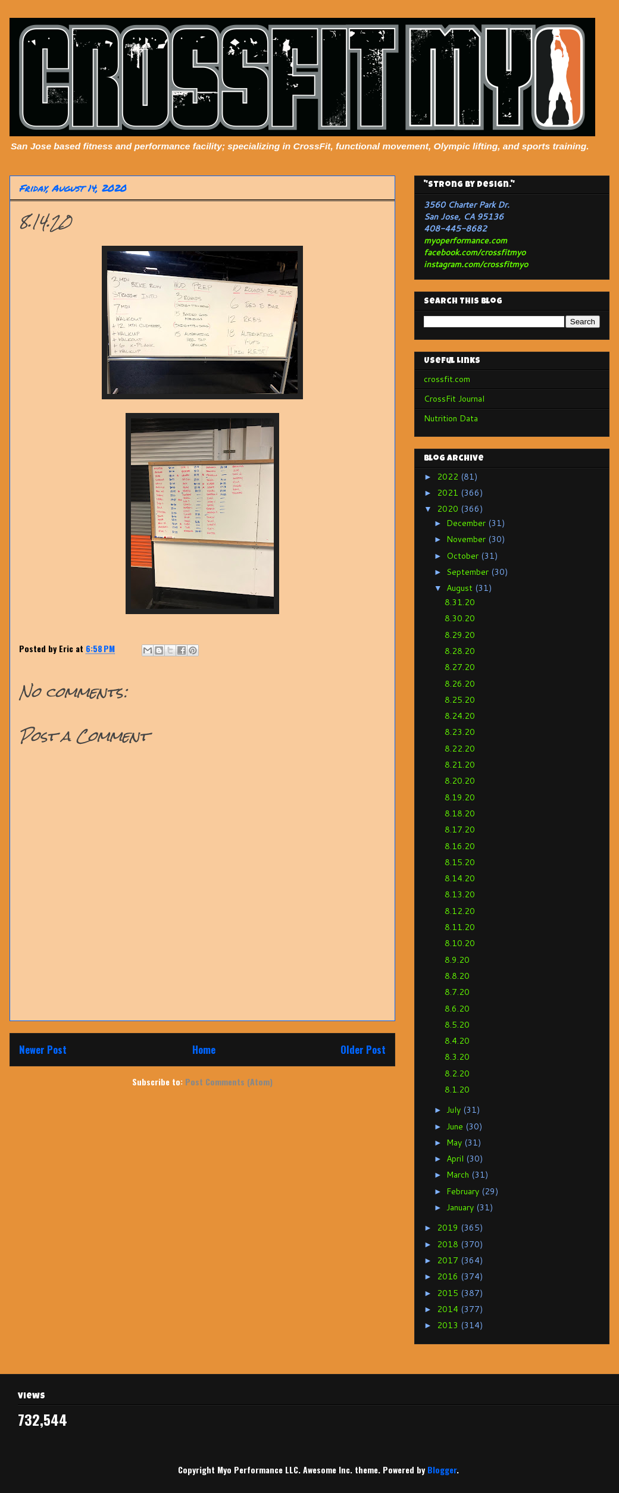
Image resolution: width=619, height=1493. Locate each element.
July (454, 1110)
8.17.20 (460, 829)
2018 (449, 1244)
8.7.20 (457, 992)
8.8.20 (457, 976)
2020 (449, 509)
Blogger (442, 1469)
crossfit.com (447, 379)
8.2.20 (457, 1073)
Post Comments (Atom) (229, 1081)
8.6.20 (457, 1009)
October (463, 556)
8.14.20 (460, 878)
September (468, 572)
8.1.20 (457, 1090)
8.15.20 (460, 862)
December (467, 523)
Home (203, 1049)
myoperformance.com (465, 240)
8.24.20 (460, 716)
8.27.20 (460, 667)
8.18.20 (460, 813)
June (455, 1126)
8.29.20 (460, 635)
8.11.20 (460, 927)
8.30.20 (460, 618)
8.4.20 (457, 1041)
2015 (449, 1293)
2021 (449, 493)
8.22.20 (460, 749)
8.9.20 (457, 960)
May (455, 1142)
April (456, 1159)
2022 (449, 477)
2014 (449, 1309)
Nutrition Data (451, 418)
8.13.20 (460, 894)
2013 (449, 1325)
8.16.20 (460, 846)
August (460, 588)
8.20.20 (460, 781)
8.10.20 (460, 943)
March (458, 1175)
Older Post (363, 1049)
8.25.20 (460, 700)
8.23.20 (460, 732)
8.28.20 (460, 651)
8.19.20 (460, 797)
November (467, 539)
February (464, 1191)
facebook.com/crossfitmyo (475, 252)
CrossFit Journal (454, 399)
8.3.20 (457, 1057)
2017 (449, 1260)
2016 (449, 1276)
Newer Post (43, 1049)
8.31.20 (460, 602)
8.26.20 (460, 684)
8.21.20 (460, 765)
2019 (449, 1228)
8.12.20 (460, 911)
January (461, 1207)
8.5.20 (457, 1025)
